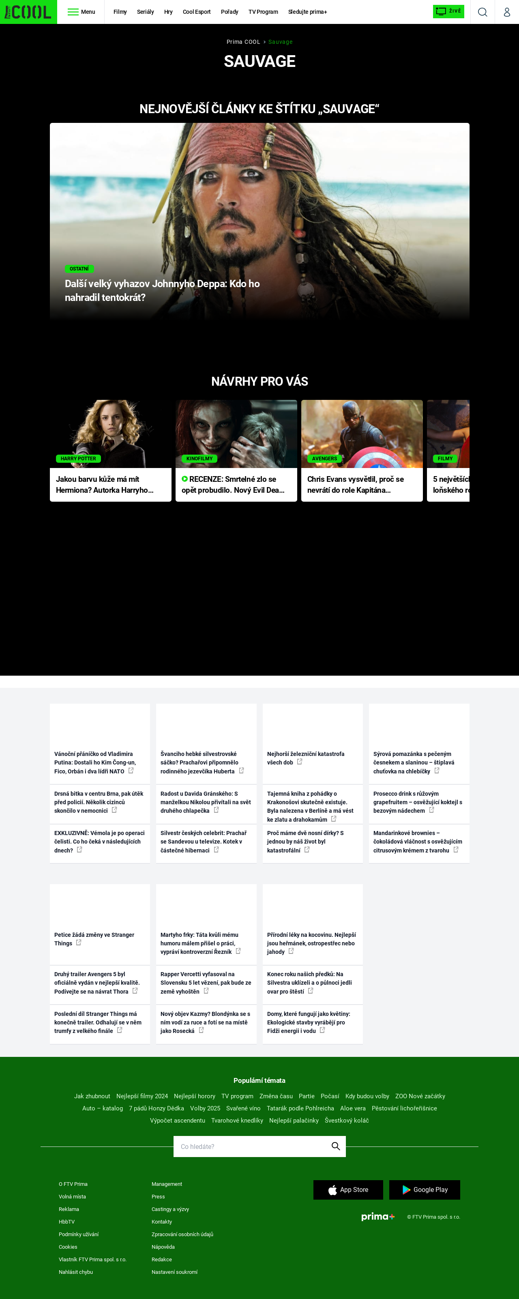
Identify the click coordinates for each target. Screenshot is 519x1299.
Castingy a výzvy (170, 1209)
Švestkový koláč (347, 1120)
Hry (168, 12)
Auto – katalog (102, 1108)
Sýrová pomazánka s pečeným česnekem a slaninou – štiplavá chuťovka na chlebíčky (414, 763)
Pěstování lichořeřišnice (404, 1108)
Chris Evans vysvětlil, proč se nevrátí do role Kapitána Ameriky (355, 485)
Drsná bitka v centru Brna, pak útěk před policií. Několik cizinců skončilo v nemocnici (98, 802)
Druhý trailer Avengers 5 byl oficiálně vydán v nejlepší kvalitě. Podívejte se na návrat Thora (97, 983)
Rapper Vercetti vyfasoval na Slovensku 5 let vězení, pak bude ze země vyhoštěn (206, 983)
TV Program (263, 12)
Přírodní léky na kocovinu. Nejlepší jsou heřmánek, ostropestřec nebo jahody (311, 943)
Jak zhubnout (92, 1096)
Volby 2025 (205, 1108)
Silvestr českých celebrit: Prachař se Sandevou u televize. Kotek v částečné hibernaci (204, 842)
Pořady (229, 12)
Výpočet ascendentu (177, 1120)
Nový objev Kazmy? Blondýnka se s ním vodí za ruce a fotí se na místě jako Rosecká (205, 1023)
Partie (307, 1096)
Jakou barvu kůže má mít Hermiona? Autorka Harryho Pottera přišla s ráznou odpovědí (102, 485)
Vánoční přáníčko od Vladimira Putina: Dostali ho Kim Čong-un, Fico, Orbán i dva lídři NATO (95, 763)
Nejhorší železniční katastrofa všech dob (306, 758)
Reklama (69, 1209)
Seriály (145, 12)
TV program (237, 1096)
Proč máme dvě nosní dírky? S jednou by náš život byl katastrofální (305, 842)
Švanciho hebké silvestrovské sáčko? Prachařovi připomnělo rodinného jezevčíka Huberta (202, 763)
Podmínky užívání (79, 1234)
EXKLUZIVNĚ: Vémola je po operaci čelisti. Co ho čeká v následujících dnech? (99, 842)
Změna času (276, 1096)
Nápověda (163, 1247)
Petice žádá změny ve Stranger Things (94, 939)
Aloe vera (353, 1108)
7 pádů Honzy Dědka (156, 1108)
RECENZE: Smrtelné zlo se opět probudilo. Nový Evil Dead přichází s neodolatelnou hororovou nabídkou (232, 485)
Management (167, 1184)
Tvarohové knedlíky (237, 1120)
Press (158, 1197)
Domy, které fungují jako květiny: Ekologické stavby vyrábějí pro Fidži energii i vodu (308, 1023)
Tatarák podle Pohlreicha (300, 1108)
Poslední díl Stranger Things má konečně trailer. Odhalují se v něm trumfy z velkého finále (98, 1023)
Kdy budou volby (367, 1096)
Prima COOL (244, 42)
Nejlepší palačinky (294, 1120)
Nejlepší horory (194, 1096)
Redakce (162, 1259)
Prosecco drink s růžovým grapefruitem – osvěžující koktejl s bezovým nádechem (417, 802)
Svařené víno (243, 1108)
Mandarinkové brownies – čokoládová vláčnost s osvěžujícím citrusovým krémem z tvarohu (417, 842)
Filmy (120, 12)
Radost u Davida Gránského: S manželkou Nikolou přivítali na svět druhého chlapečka (206, 802)
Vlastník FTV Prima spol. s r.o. (93, 1259)
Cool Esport (197, 12)
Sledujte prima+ (307, 12)
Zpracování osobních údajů (182, 1234)
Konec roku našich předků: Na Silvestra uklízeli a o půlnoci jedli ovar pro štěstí (309, 983)
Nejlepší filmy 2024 (142, 1096)
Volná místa (72, 1197)
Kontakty (162, 1222)
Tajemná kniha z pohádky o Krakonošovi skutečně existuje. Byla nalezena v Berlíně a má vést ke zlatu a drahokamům (310, 806)
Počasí (330, 1096)
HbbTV (67, 1222)
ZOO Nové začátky (420, 1096)
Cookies (68, 1247)
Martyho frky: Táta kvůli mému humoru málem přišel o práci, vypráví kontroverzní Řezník (201, 943)
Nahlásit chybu (76, 1272)
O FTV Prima (73, 1184)
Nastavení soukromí (174, 1272)
